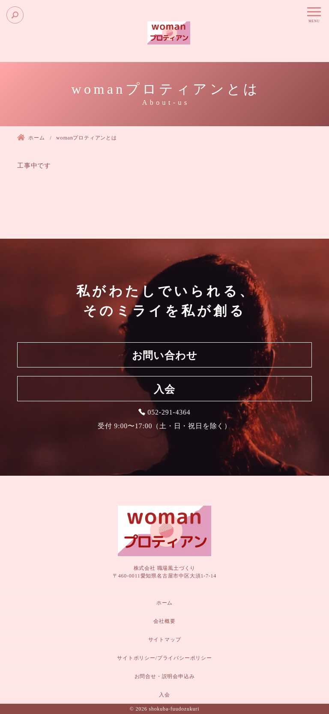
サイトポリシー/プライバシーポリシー (164, 658)
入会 (164, 389)
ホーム (164, 603)
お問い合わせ (164, 355)
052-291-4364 (168, 412)
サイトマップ (164, 640)
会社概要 (164, 621)
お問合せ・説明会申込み (165, 676)
